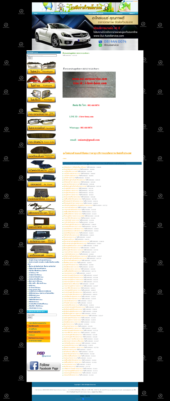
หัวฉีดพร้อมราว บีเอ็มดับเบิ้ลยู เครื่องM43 (75, 167)
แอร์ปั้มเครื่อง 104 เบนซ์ (71, 171)
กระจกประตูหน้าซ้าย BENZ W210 (73, 292)
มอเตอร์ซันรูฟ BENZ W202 (71, 233)
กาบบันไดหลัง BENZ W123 (71, 254)
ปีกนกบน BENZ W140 (70, 237)
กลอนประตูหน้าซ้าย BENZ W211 (73, 373)
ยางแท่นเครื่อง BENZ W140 (71, 305)
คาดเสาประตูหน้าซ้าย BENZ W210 (73, 330)
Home (35, 13)
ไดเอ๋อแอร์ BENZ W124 (70, 358)
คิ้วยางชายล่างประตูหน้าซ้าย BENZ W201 (75, 243)
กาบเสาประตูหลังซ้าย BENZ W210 (73, 370)
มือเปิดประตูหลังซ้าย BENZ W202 (73, 309)
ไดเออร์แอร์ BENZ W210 (71, 326)
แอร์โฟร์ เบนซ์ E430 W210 (71, 175)
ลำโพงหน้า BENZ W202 (70, 303)
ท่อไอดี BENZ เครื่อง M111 (71, 351)
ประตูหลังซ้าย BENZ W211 (71, 188)
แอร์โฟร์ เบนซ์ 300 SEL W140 (72, 173)
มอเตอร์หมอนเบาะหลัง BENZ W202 (74, 228)
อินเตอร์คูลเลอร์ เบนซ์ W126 (72, 169)
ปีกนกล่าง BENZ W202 (70, 349)
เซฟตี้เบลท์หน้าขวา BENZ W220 (73, 214)
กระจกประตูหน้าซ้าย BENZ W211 (73, 334)
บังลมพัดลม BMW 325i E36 (71, 267)
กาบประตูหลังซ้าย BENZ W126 (72, 290)
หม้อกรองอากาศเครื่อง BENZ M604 (74, 339)
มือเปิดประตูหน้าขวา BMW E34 (72, 313)
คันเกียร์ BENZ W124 (69, 366)
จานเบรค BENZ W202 (70, 364)
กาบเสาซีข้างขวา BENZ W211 (72, 332)
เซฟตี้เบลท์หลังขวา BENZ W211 (73, 328)
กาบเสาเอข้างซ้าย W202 (70, 207)
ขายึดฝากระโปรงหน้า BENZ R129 (73, 368)
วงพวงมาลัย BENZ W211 (70, 300)
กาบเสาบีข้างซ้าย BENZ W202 (72, 218)
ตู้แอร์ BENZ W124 (69, 324)
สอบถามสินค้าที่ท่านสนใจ (96, 13)
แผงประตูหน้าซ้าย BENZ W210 (72, 317)
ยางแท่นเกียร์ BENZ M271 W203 (73, 226)
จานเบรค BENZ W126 (70, 273)
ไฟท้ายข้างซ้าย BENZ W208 (71, 235)
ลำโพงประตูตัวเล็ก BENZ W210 (72, 224)
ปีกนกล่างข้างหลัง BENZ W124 (72, 260)
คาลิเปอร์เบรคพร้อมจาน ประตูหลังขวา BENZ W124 (78, 205)
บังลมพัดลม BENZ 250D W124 (72, 322)
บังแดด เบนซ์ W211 (69, 239)
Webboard (119, 13)
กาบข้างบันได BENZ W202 (71, 222)
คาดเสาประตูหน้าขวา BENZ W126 (73, 281)
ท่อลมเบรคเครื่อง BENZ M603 (72, 197)
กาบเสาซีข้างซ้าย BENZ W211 (72, 288)
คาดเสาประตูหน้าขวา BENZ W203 (73, 279)
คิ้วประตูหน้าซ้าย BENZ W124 (72, 247)
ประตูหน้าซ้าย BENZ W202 (71, 264)
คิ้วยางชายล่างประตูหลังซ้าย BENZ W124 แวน (76, 241)
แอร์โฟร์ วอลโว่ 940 (69, 177)
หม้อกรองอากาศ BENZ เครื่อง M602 (74, 341)
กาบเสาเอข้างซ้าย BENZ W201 (72, 209)
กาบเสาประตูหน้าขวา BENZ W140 (73, 286)
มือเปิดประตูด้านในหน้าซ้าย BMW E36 (74, 180)
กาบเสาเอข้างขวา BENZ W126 (72, 252)
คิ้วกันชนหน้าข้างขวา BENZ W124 (73, 203)
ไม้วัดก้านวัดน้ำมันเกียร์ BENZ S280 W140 (75, 256)
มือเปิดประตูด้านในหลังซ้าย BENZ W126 (75, 258)
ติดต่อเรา (132, 13)
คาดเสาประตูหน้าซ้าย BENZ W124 (73, 277)
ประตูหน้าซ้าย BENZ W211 (71, 192)
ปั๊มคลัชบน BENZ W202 (70, 262)
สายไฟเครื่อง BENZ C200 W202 (72, 343)
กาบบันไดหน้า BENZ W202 (71, 220)
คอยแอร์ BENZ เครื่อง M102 (71, 283)
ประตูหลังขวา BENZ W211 (71, 190)
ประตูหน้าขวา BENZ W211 (71, 194)
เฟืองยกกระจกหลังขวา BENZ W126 (74, 347)
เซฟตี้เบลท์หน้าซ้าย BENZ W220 (73, 199)
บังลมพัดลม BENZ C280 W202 (72, 269)
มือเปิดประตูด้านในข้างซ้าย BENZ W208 (75, 186)
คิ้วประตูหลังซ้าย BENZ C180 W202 (73, 245)
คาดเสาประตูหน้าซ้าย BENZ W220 (73, 275)
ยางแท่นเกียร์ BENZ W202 (71, 345)
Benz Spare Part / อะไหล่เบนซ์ (59, 13)
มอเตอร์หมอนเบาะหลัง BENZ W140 (74, 230)
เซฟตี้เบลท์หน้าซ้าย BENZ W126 (73, 211)
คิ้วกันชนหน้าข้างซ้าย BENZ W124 (73, 201)
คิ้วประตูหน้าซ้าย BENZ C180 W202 (73, 250)
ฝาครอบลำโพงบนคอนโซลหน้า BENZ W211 (76, 315)
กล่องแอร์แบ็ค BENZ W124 (71, 375)
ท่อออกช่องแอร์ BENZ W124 (72, 353)
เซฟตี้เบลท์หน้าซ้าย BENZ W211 (73, 360)
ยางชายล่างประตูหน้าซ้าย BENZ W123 (74, 307)
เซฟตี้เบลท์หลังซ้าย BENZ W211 (72, 271)
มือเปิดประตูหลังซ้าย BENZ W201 (73, 311)
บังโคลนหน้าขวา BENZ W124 (72, 182)
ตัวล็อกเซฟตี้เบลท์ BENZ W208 (72, 356)
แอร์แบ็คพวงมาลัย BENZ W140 (72, 296)
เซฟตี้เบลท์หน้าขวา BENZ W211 (73, 362)
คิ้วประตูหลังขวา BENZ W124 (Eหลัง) (74, 216)
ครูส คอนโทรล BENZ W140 (71, 184)
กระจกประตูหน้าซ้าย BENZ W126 (73, 294)
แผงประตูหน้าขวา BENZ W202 (72, 320)
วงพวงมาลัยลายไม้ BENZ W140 (72, 298)
